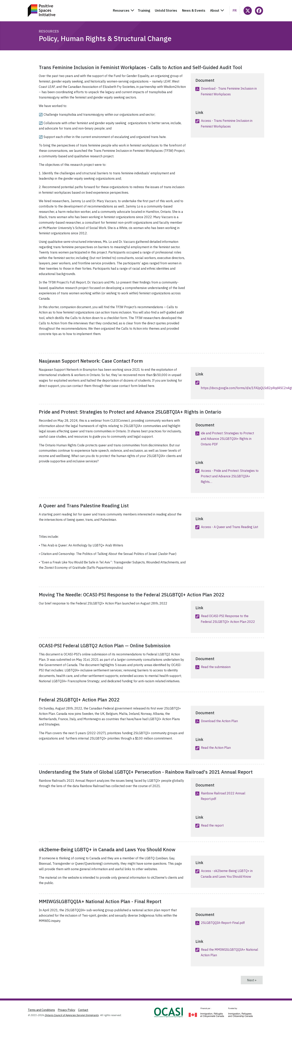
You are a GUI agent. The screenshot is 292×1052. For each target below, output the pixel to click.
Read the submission (216, 667)
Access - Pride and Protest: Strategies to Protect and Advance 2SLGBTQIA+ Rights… (230, 476)
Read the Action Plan (216, 748)
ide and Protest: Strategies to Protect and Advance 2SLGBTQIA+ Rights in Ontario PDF (227, 438)
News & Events (193, 10)
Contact (83, 1010)
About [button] (214, 10)
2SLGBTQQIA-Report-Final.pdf (223, 923)
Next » (255, 980)
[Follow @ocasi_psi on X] (248, 11)
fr (235, 10)
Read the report (212, 825)
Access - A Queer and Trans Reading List (229, 527)
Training (144, 10)
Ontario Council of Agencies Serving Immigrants (72, 1015)
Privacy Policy (66, 1010)
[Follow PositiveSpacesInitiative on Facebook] (259, 11)
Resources (49, 31)
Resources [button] (121, 10)
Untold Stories (166, 10)
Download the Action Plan (219, 721)
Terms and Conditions (41, 1010)
